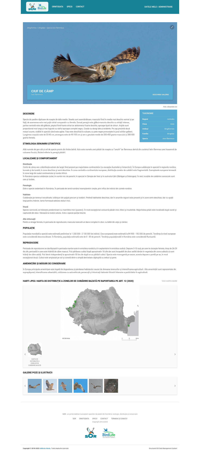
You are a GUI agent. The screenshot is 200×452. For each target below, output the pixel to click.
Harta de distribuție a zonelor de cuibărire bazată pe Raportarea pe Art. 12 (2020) (34, 362)
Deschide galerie (161, 95)
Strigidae (41, 28)
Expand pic (172, 27)
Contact (80, 7)
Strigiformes (32, 28)
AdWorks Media (45, 448)
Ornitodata (57, 7)
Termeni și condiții (119, 419)
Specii (69, 7)
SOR (74, 419)
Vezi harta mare (169, 281)
